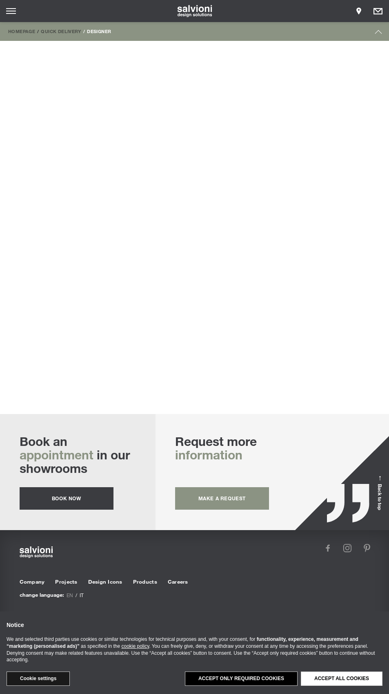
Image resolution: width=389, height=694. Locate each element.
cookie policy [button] (135, 646)
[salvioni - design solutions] (194, 11)
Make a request (222, 498)
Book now (66, 498)
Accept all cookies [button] (341, 678)
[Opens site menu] (11, 11)
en (70, 595)
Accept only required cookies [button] (241, 678)
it (82, 595)
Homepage (21, 31)
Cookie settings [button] (38, 678)
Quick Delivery (61, 31)
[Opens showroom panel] (359, 11)
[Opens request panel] (378, 11)
